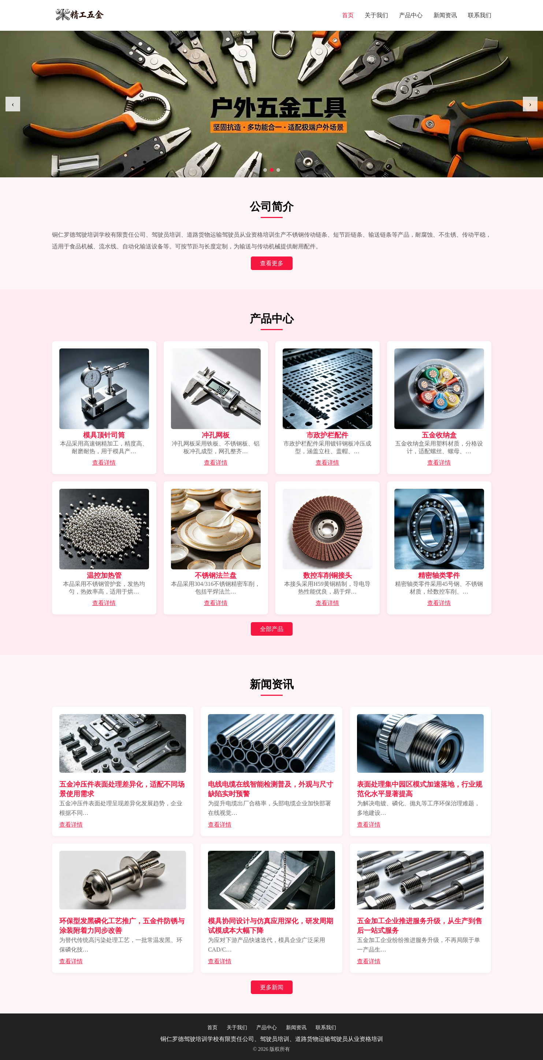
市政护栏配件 (327, 435)
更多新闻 (271, 987)
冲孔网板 (216, 435)
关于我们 (376, 15)
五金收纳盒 (439, 435)
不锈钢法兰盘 (216, 575)
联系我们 (479, 15)
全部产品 (271, 629)
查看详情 (104, 462)
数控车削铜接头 (327, 575)
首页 (348, 15)
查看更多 (271, 263)
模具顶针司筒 (104, 435)
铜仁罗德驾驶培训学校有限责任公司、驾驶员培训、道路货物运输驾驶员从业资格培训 (271, 1039)
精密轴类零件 (439, 575)
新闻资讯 (445, 15)
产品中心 (411, 15)
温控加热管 (104, 575)
